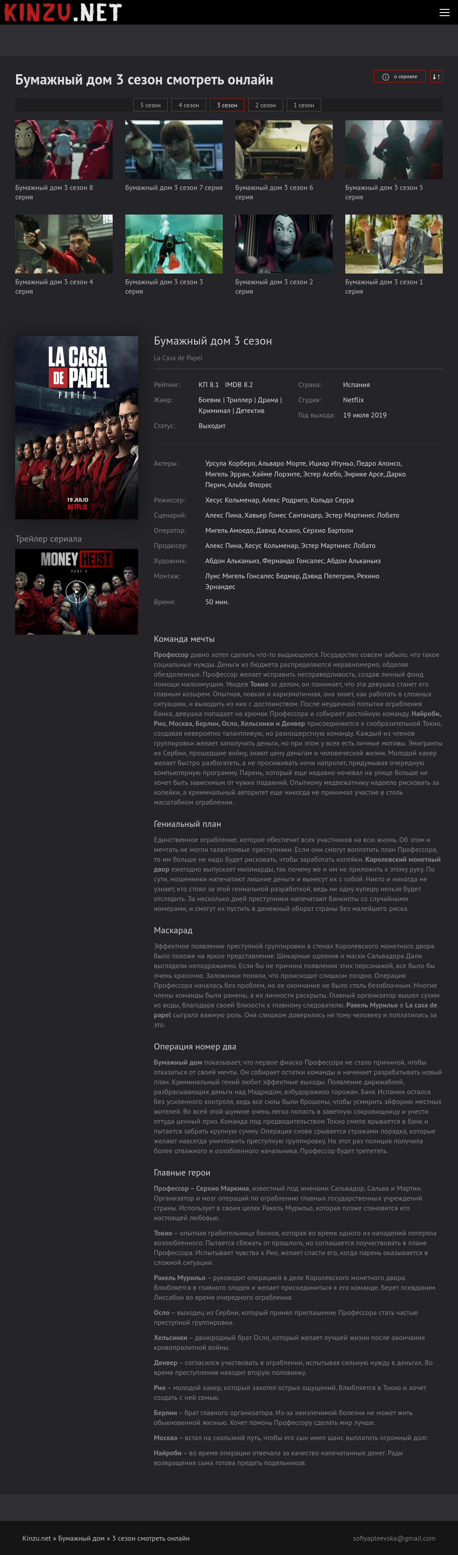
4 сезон (188, 105)
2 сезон (265, 105)
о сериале (399, 76)
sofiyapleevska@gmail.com (394, 1538)
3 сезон (227, 105)
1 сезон (304, 105)
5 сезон (150, 105)
